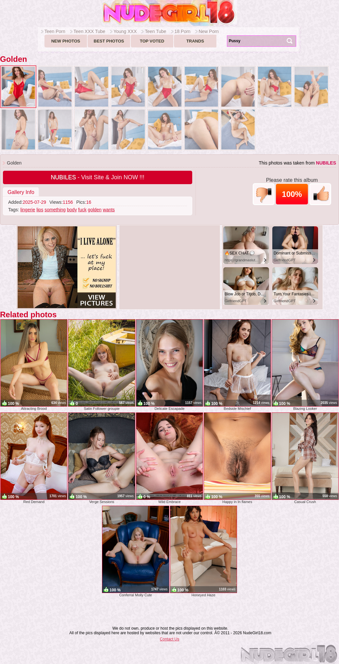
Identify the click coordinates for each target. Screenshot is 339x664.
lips (39, 209)
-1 (264, 194)
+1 (320, 194)
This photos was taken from (297, 163)
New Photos (65, 41)
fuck (82, 209)
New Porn (209, 31)
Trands (195, 41)
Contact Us (169, 639)
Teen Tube (155, 31)
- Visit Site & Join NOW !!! (97, 177)
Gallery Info (21, 192)
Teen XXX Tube (89, 31)
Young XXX (125, 31)
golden (95, 209)
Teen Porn (54, 31)
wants (109, 209)
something (55, 209)
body (72, 209)
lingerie (27, 209)
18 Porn (183, 31)
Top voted (152, 41)
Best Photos (109, 41)
